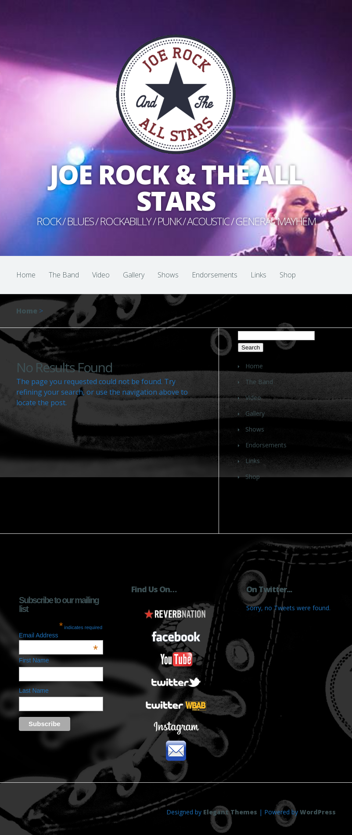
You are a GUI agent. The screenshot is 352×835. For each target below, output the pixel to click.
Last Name (34, 690)
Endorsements (214, 275)
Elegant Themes (230, 812)
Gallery (133, 275)
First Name (34, 660)
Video (101, 275)
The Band (64, 275)
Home (26, 275)
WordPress (318, 812)
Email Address (58, 635)
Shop (288, 275)
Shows (168, 275)
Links (258, 275)
